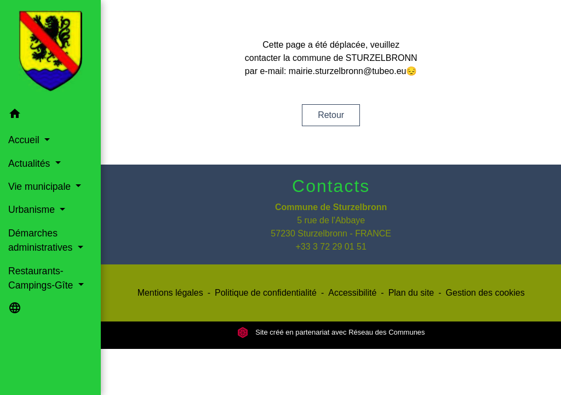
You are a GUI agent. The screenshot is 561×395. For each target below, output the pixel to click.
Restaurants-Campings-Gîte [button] (42, 278)
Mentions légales (170, 292)
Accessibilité (352, 292)
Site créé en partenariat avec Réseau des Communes (331, 332)
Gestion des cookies (485, 292)
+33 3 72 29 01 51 (330, 246)
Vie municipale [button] (40, 186)
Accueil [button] (25, 139)
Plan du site (411, 292)
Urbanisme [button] (33, 209)
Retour (331, 115)
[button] (50, 115)
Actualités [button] (30, 163)
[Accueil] (50, 51)
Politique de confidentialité (266, 292)
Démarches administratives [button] (41, 240)
